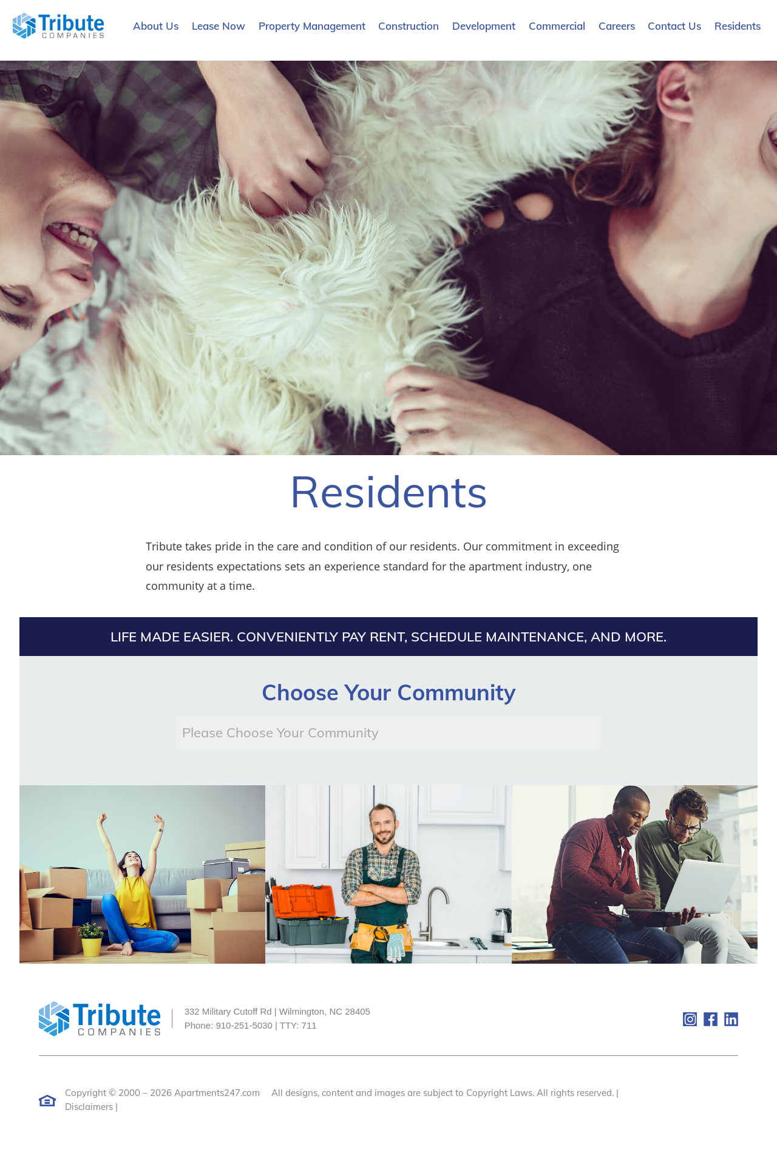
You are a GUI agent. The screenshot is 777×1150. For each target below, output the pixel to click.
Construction (408, 25)
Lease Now (218, 25)
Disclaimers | (91, 1106)
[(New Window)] (635, 1018)
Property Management (312, 25)
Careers (617, 25)
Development (483, 25)
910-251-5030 (243, 1025)
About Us (155, 25)
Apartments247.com (217, 1092)
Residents (737, 25)
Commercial (557, 25)
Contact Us (674, 25)
